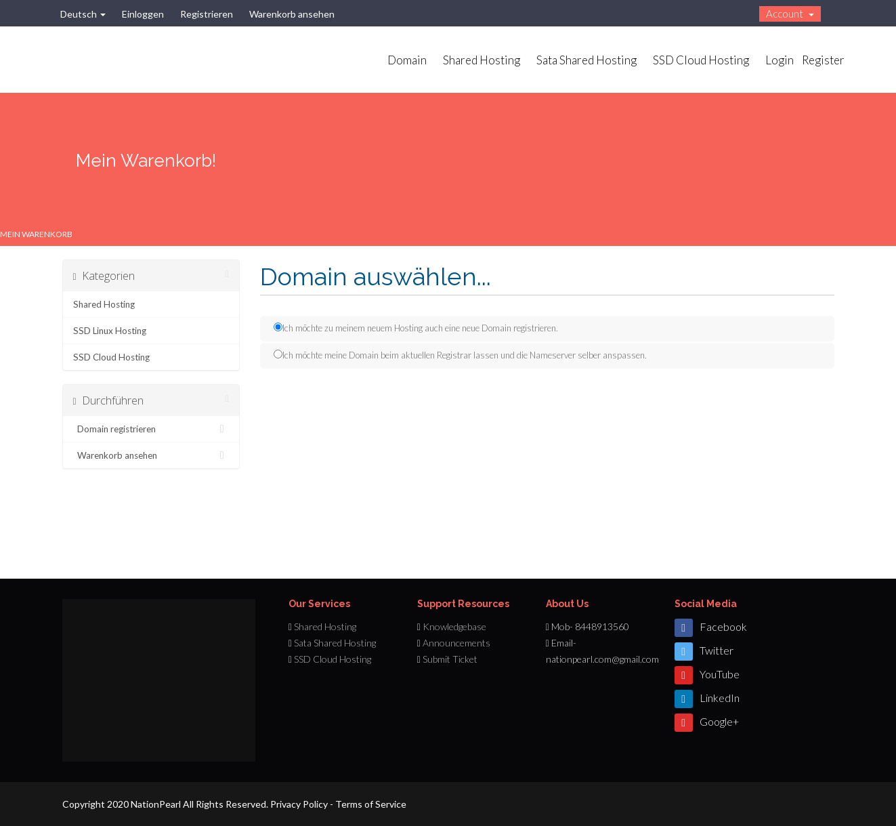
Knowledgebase (454, 626)
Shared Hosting (481, 60)
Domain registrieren (151, 429)
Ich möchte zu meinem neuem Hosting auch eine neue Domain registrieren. (416, 328)
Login (779, 60)
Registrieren (206, 14)
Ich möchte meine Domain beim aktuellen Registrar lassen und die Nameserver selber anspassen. (460, 355)
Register (823, 60)
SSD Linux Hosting (109, 330)
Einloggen (143, 14)
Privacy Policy (299, 804)
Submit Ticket (450, 659)
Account (790, 13)
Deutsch (83, 14)
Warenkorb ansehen (292, 14)
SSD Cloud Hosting (701, 60)
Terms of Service (370, 804)
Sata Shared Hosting (586, 60)
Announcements (456, 642)
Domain (407, 60)
